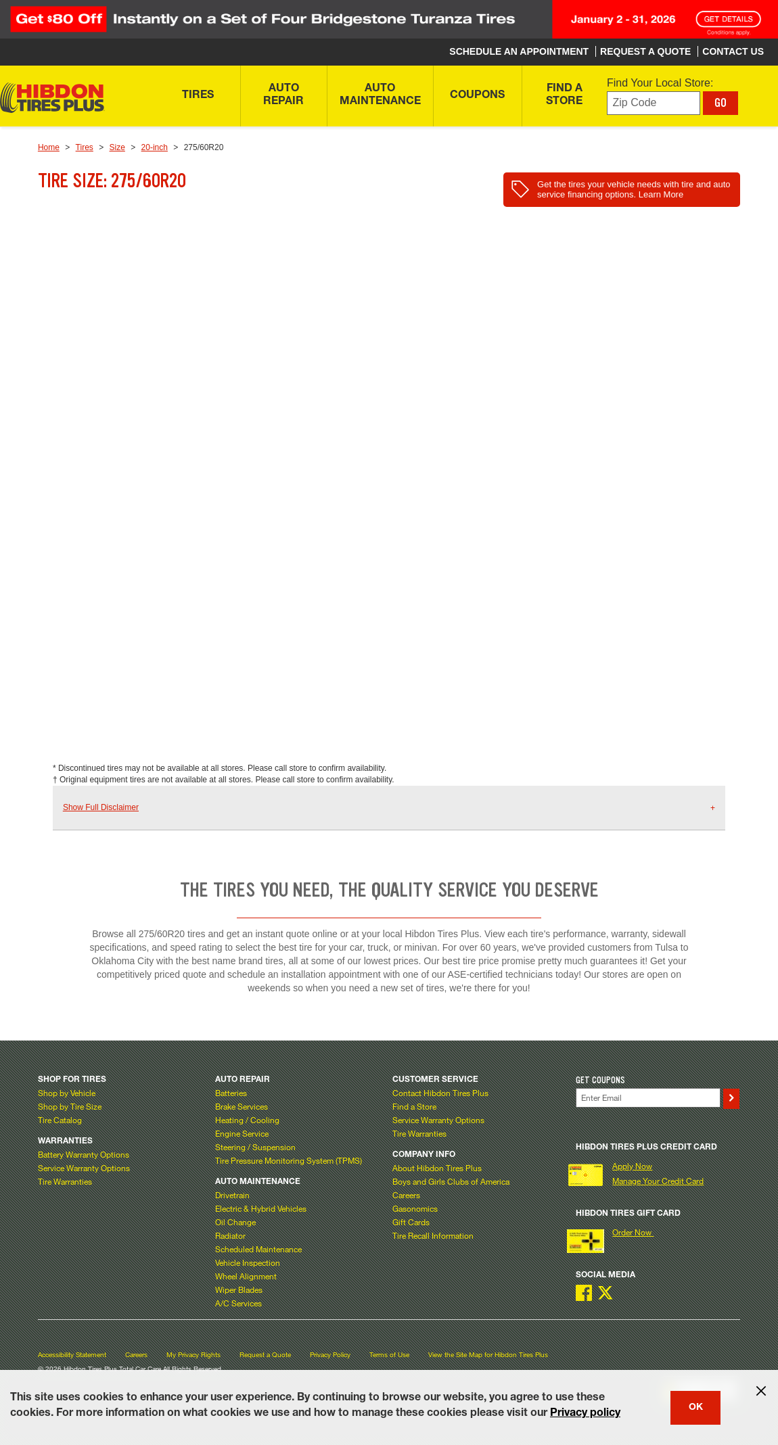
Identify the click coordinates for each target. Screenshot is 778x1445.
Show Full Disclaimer (101, 807)
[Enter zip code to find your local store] (653, 103)
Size (117, 147)
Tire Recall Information (433, 1235)
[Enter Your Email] (648, 1098)
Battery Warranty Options (83, 1154)
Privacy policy (585, 1413)
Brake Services (241, 1106)
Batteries (231, 1092)
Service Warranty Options (84, 1167)
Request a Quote (265, 1354)
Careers (406, 1194)
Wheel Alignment (246, 1276)
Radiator (230, 1235)
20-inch (154, 147)
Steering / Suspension (255, 1146)
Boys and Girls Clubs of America (450, 1181)
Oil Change (235, 1221)
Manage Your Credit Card (658, 1180)
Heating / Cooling (247, 1119)
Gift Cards (411, 1221)
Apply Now (632, 1165)
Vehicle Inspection (247, 1262)
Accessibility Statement (72, 1354)
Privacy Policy (330, 1354)
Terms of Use (389, 1354)
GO (720, 103)
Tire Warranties (65, 1181)
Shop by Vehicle (66, 1092)
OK (696, 1408)
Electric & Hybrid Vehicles (260, 1208)
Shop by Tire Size (69, 1106)
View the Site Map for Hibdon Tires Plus (488, 1354)
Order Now (633, 1232)
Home (49, 147)
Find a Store (414, 1106)
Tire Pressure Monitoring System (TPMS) (288, 1160)
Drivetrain (232, 1194)
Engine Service (242, 1133)
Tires (84, 147)
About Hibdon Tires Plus (437, 1167)
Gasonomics (415, 1208)
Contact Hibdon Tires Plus (440, 1092)
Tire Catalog (60, 1119)
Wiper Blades (238, 1289)
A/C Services (238, 1303)
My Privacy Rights (193, 1354)
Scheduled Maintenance (258, 1248)
